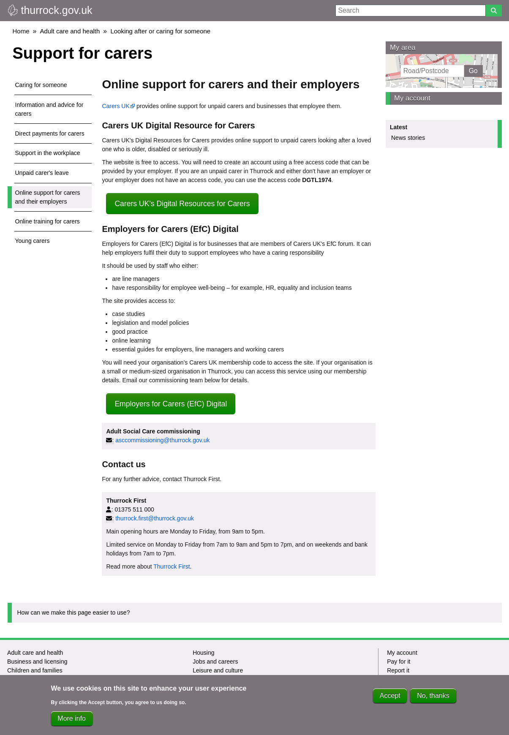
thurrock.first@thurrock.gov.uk (154, 518)
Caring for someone (41, 85)
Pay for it (398, 661)
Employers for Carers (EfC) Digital (170, 404)
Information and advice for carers (49, 109)
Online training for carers (47, 221)
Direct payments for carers (49, 133)
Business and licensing (37, 661)
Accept (390, 697)
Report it (398, 670)
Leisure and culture (218, 670)
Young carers (32, 240)
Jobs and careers (215, 661)
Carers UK (115, 106)
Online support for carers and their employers (47, 197)
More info (71, 720)
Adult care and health (70, 31)
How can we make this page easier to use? (73, 612)
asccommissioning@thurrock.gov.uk (162, 440)
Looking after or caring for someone (160, 31)
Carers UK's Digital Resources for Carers (182, 203)
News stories (408, 137)
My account (412, 98)
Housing (203, 652)
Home (21, 31)
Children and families (35, 670)
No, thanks (433, 697)
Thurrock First (171, 566)
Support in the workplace (47, 153)
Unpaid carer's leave (42, 172)
